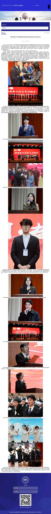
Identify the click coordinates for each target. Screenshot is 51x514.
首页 (45, 32)
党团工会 (4, 27)
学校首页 (37, 5)
